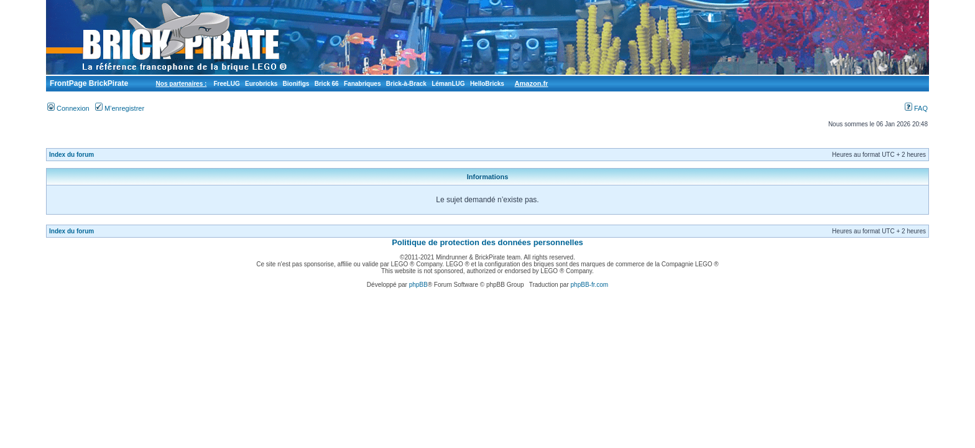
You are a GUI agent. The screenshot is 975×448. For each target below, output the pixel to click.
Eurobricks (261, 83)
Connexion (68, 108)
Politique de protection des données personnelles (487, 242)
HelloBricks (487, 83)
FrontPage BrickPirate (88, 83)
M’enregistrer (119, 108)
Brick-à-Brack (406, 83)
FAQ (916, 108)
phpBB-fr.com (590, 284)
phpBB (418, 284)
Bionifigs (296, 83)
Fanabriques (362, 83)
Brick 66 (327, 83)
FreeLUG (226, 83)
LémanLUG (448, 83)
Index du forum (71, 154)
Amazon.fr (531, 83)
